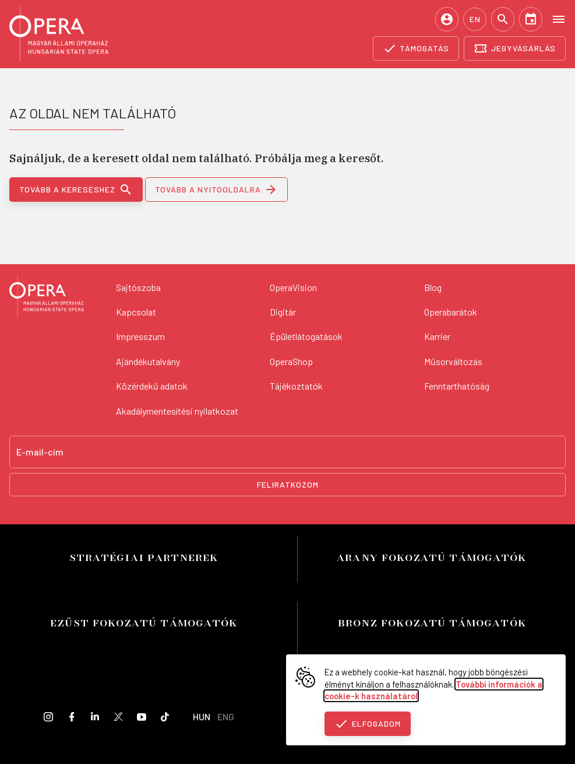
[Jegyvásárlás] (515, 48)
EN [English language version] (475, 19)
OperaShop (291, 361)
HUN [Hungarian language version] (201, 716)
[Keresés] (502, 19)
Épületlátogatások (306, 336)
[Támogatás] (416, 48)
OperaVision (293, 287)
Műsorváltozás (453, 361)
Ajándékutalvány (148, 361)
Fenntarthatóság (456, 385)
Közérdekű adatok (152, 385)
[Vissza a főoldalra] (46, 298)
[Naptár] (530, 19)
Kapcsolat (136, 311)
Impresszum (140, 336)
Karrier (437, 336)
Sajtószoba (138, 287)
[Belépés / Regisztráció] (446, 19)
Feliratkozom (288, 484)
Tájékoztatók (296, 385)
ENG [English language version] (225, 716)
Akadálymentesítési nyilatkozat (177, 410)
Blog (433, 287)
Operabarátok (450, 311)
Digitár (283, 311)
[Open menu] (558, 18)
